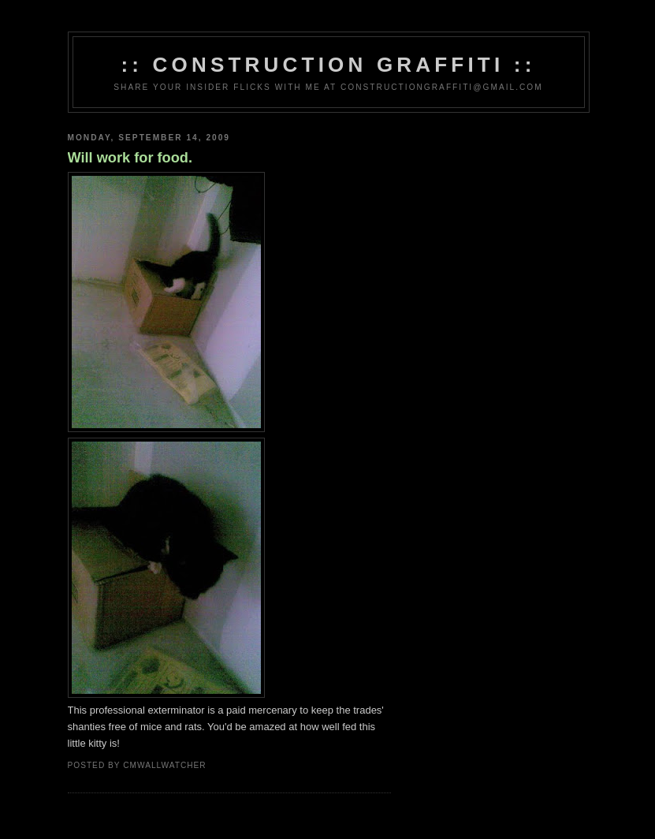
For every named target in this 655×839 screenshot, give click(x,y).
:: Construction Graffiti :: (328, 64)
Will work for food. (130, 158)
